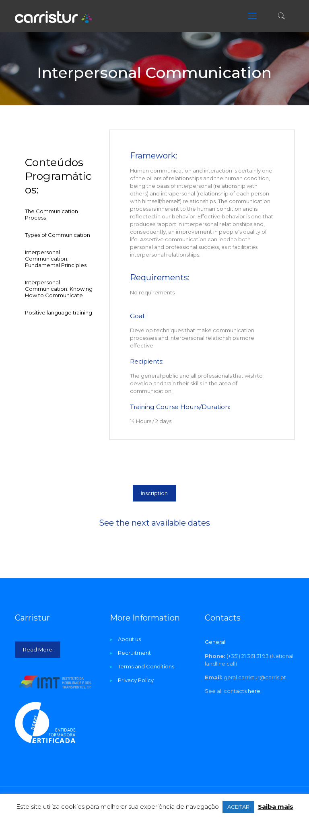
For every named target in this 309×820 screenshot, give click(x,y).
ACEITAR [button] (238, 807)
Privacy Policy (136, 680)
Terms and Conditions (146, 666)
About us (129, 639)
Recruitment (134, 652)
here (254, 691)
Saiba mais (275, 806)
